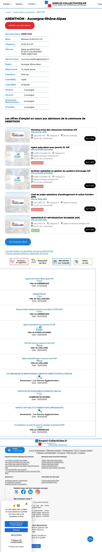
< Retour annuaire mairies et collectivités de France (26, 253)
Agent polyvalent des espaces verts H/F (39, 358)
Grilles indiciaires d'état (50, 464)
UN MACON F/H (39, 294)
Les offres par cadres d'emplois (16, 464)
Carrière (32, 4)
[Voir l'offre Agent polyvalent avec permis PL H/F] (51, 155)
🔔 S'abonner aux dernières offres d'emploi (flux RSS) (22, 472)
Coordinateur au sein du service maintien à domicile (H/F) (39, 425)
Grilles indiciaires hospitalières (53, 462)
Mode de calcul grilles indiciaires (53, 468)
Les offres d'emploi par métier (16, 460)
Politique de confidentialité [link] (16, 541)
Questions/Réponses (49, 482)
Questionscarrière (42, 261)
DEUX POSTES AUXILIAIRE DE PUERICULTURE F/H (39, 391)
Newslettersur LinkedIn (64, 261)
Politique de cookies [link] (16, 547)
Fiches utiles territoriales (50, 480)
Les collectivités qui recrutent (15, 469)
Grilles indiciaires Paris (50, 466)
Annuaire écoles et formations (16, 484)
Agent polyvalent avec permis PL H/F (39, 325)
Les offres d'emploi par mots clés (17, 462)
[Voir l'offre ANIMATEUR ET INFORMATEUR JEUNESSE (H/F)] (51, 224)
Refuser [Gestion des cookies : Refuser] (16, 530)
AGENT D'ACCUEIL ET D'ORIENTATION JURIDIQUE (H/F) (39, 408)
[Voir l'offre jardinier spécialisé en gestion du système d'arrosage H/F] (51, 178)
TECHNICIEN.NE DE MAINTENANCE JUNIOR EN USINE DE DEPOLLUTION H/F (39, 374)
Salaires (20, 4)
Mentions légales (54, 450)
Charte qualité (86, 450)
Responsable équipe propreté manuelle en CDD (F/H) (39, 309)
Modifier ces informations (20, 25)
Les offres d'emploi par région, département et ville (22, 467)
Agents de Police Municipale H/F (39, 279)
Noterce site (85, 261)
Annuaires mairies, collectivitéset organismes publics (16, 481)
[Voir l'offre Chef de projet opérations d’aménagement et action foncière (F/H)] (51, 202)
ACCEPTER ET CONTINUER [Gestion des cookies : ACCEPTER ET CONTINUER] (16, 524)
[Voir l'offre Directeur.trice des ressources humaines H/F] (51, 134)
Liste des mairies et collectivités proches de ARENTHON (29, 251)
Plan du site (72, 453)
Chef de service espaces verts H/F (39, 343)
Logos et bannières (37, 450)
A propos (61, 453)
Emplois (7, 4)
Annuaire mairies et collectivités (24, 12)
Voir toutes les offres (18, 242)
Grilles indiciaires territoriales (52, 460)
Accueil (8, 12)
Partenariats (68, 450)
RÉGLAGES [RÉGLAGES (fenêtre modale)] (16, 535)
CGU (76, 450)
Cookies (81, 453)
